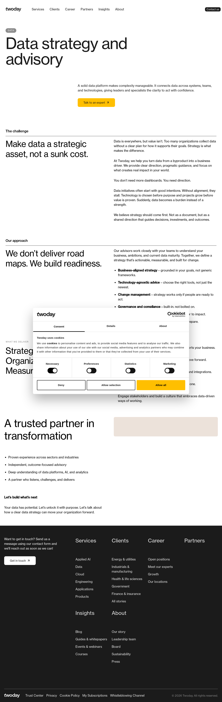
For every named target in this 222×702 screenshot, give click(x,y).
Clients (54, 9)
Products (82, 596)
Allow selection (111, 385)
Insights (104, 9)
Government (120, 586)
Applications (84, 589)
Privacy (51, 695)
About (119, 9)
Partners (87, 9)
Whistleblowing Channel (127, 695)
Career (70, 9)
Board (116, 646)
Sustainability (121, 654)
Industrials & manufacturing (122, 569)
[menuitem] (38, 9)
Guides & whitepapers (91, 639)
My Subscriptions (94, 695)
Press (116, 661)
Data (78, 567)
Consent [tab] (59, 326)
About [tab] (163, 325)
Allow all (161, 385)
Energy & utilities (124, 559)
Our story (118, 632)
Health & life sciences (127, 579)
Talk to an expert (96, 102)
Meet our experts (160, 567)
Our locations (157, 581)
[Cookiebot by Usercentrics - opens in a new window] (170, 314)
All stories (119, 601)
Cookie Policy (70, 695)
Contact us (213, 9)
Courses (81, 654)
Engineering (84, 581)
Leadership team (124, 639)
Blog (78, 632)
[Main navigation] (78, 9)
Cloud (79, 574)
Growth (153, 574)
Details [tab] (111, 325)
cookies (52, 343)
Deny (61, 385)
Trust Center (34, 695)
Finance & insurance (126, 594)
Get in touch (20, 560)
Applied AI (83, 559)
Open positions (159, 559)
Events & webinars (88, 646)
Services (38, 9)
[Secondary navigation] (84, 695)
